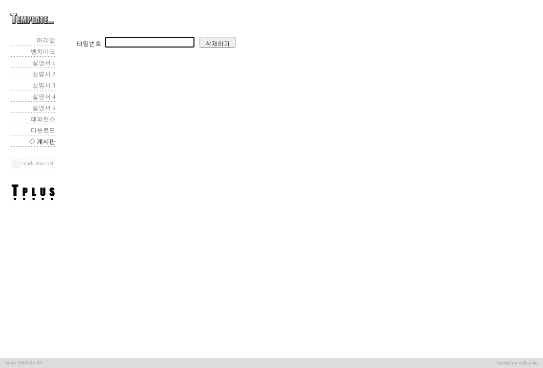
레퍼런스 (43, 119)
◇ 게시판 (42, 141)
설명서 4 (43, 96)
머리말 (46, 40)
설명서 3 (43, 85)
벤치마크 (43, 51)
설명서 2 (43, 74)
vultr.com (528, 362)
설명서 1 (43, 62)
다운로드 (43, 130)
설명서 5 (43, 107)
